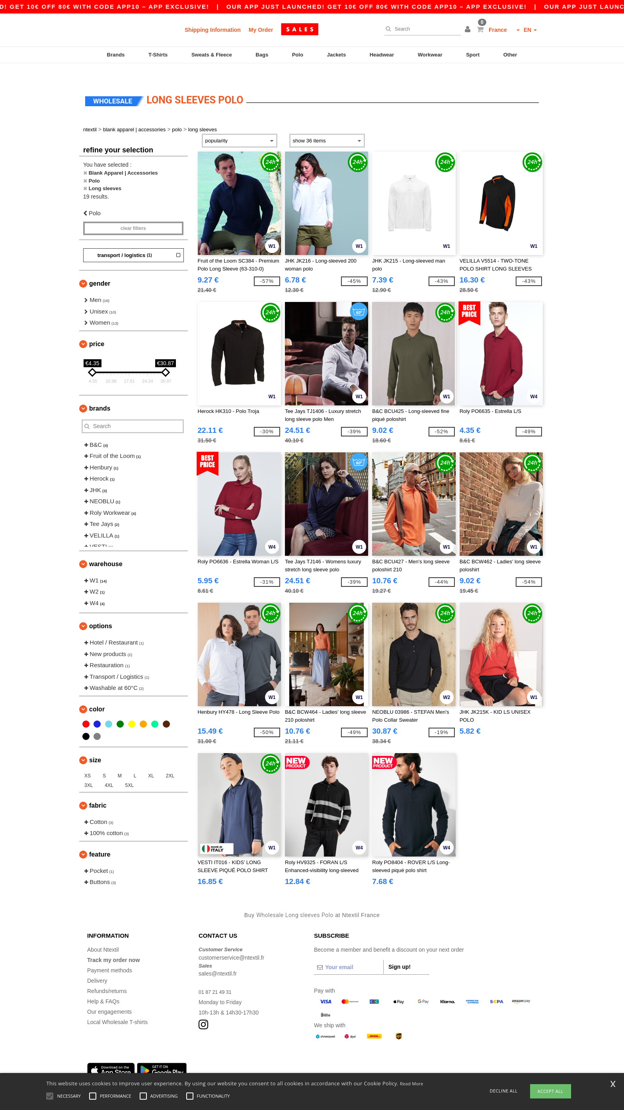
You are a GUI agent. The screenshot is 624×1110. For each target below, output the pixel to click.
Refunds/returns (107, 976)
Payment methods (109, 955)
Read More (411, 1084)
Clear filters (133, 213)
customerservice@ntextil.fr (231, 942)
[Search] (420, 29)
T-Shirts (158, 55)
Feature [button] (99, 838)
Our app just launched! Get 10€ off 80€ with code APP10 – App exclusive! (400, 6)
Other (510, 55)
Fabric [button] (98, 790)
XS (87, 760)
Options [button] (100, 611)
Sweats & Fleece (211, 55)
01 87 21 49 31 (217, 977)
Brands (116, 55)
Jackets (336, 55)
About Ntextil (103, 934)
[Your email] (348, 952)
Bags (261, 55)
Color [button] (97, 693)
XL (151, 760)
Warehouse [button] (106, 548)
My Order (261, 30)
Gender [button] (99, 268)
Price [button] (96, 328)
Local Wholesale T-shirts (117, 1007)
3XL (88, 770)
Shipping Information (213, 30)
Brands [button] (99, 392)
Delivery (97, 965)
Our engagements (109, 996)
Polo (297, 55)
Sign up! (399, 951)
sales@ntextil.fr (218, 958)
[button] (469, 30)
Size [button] (95, 744)
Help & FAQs (103, 986)
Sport (473, 55)
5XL (129, 770)
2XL (170, 760)
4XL (109, 770)
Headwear (382, 55)
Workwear (430, 55)
